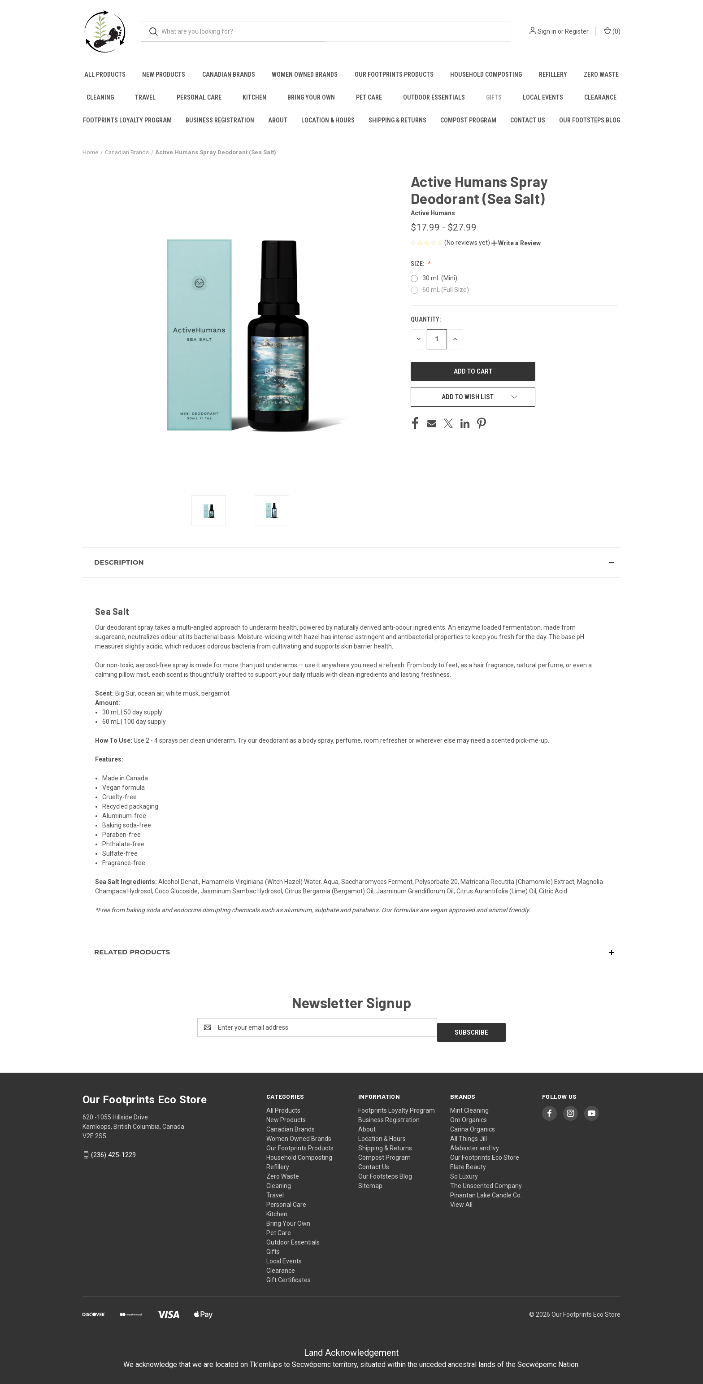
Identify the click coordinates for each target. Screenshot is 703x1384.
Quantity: (426, 319)
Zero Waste (601, 74)
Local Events (543, 97)
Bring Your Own (311, 97)
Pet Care (369, 97)
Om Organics (468, 1115)
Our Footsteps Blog (589, 120)
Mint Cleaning (469, 1105)
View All (461, 1199)
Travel (145, 97)
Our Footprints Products (394, 74)
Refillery (553, 74)
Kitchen (254, 97)
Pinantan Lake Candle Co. (486, 1190)
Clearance (600, 97)
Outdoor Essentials (434, 97)
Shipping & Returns (397, 120)
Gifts (494, 97)
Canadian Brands (228, 74)
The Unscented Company (486, 1180)
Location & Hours (328, 120)
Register (577, 31)
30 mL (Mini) (439, 278)
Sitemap (370, 1180)
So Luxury (464, 1171)
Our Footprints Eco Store (484, 1152)
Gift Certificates (288, 1275)
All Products (105, 74)
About (277, 120)
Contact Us (527, 120)
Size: (418, 263)
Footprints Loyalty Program (127, 120)
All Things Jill (468, 1133)
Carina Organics (472, 1124)
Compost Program (468, 120)
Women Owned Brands (305, 74)
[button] (516, 243)
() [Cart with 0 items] (612, 31)
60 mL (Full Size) (445, 289)
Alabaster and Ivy (474, 1143)
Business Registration (220, 120)
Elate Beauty (468, 1162)
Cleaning (100, 97)
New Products (163, 74)
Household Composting (486, 74)
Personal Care (199, 97)
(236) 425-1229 (113, 1150)
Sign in (547, 31)
